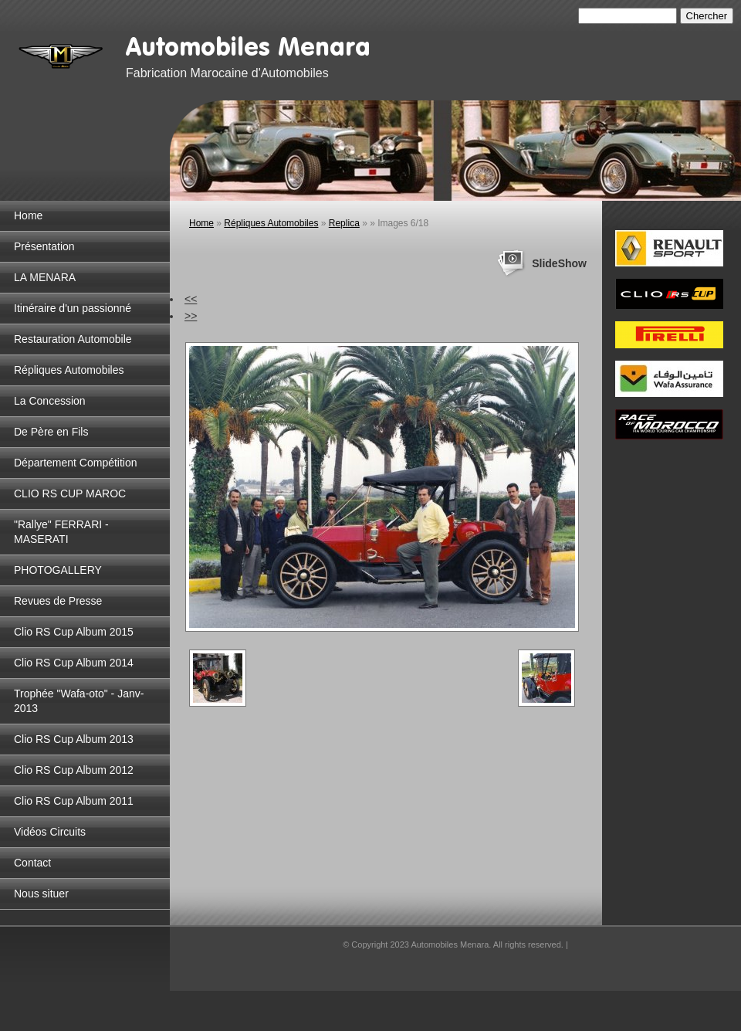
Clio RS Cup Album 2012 (74, 770)
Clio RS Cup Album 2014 (74, 662)
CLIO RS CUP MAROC (70, 493)
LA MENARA (45, 277)
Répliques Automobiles (69, 370)
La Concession (50, 401)
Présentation (44, 246)
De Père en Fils (51, 432)
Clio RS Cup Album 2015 (74, 632)
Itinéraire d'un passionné (72, 308)
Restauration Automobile (73, 339)
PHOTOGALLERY (58, 570)
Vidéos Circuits (50, 832)
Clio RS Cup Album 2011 (74, 801)
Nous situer (41, 893)
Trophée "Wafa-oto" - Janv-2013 (79, 700)
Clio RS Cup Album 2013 (74, 739)
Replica (344, 223)
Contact (32, 862)
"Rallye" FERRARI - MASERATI (61, 531)
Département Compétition (75, 462)
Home (28, 215)
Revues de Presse (58, 601)
